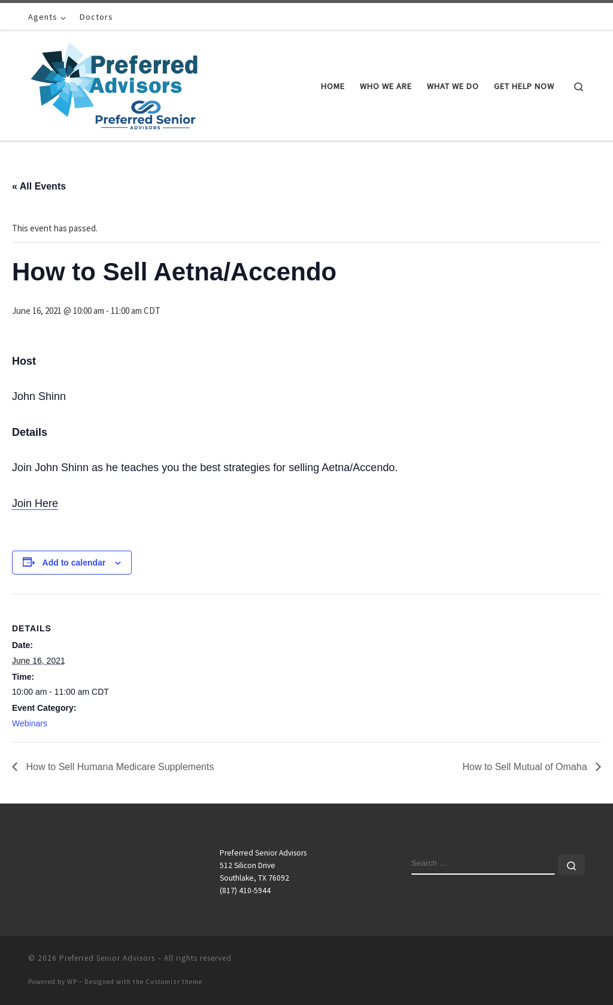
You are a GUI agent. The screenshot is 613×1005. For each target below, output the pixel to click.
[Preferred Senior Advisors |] (114, 83)
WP (72, 981)
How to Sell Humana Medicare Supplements (118, 767)
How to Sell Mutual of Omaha (526, 767)
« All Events (39, 186)
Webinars (29, 723)
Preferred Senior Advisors (107, 958)
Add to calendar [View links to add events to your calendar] (74, 562)
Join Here (35, 503)
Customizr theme (173, 981)
